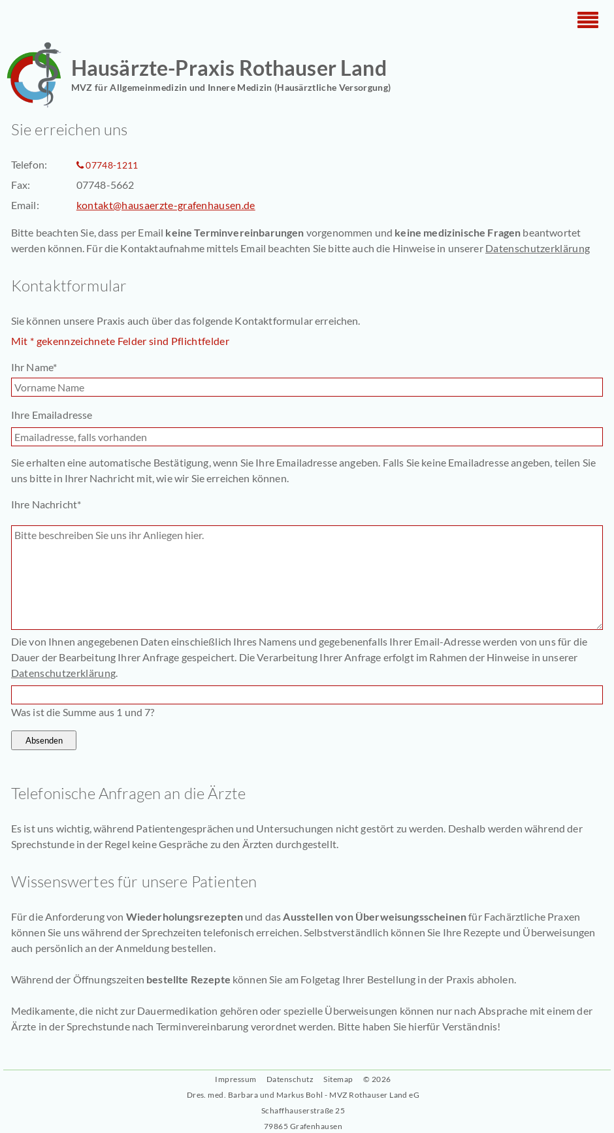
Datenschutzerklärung (537, 248)
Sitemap (338, 1079)
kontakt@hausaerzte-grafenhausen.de (165, 205)
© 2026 (377, 1079)
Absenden (44, 740)
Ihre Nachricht (46, 503)
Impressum (235, 1079)
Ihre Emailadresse (52, 414)
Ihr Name (34, 366)
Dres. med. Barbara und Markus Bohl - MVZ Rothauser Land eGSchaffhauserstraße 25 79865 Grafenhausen (303, 1110)
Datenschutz (290, 1079)
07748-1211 (112, 165)
